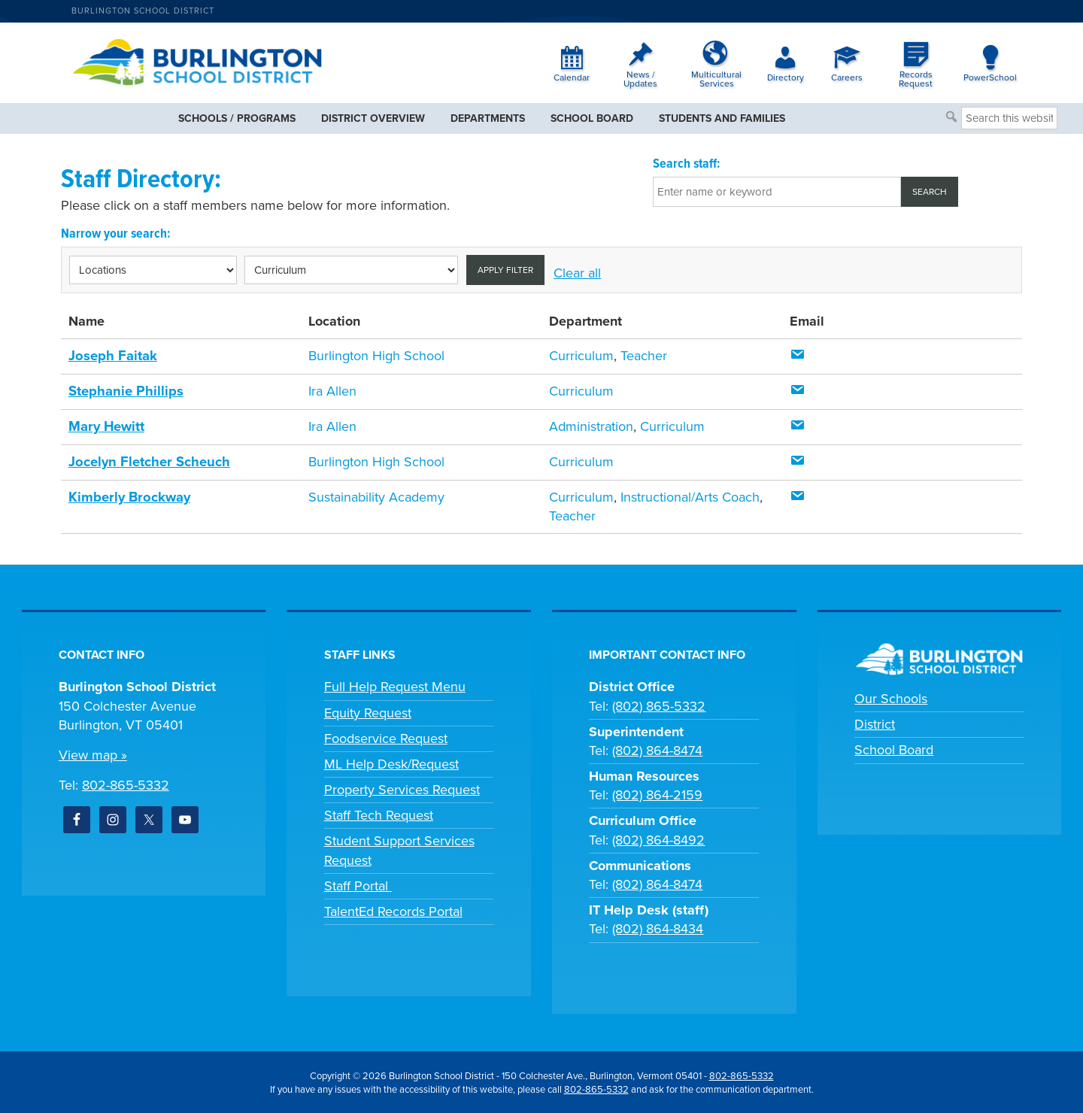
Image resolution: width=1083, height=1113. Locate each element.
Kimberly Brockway (127, 495)
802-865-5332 (125, 783)
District (874, 722)
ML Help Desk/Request (391, 762)
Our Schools (890, 696)
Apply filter (505, 270)
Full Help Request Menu (395, 685)
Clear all (577, 273)
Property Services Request (402, 787)
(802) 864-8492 (658, 837)
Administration (591, 425)
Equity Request (367, 710)
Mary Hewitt (105, 425)
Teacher (643, 355)
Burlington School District (142, 11)
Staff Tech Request (378, 813)
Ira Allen (332, 390)
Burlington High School (376, 355)
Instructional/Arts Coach (690, 495)
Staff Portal (358, 883)
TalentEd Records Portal (393, 909)
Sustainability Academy (376, 495)
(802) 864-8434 (657, 927)
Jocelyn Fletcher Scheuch (146, 460)
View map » (93, 753)
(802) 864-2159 (657, 793)
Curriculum (581, 355)
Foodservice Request (385, 736)
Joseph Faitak (111, 355)
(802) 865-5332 (658, 704)
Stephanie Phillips (124, 390)
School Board (893, 748)
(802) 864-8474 (657, 748)
